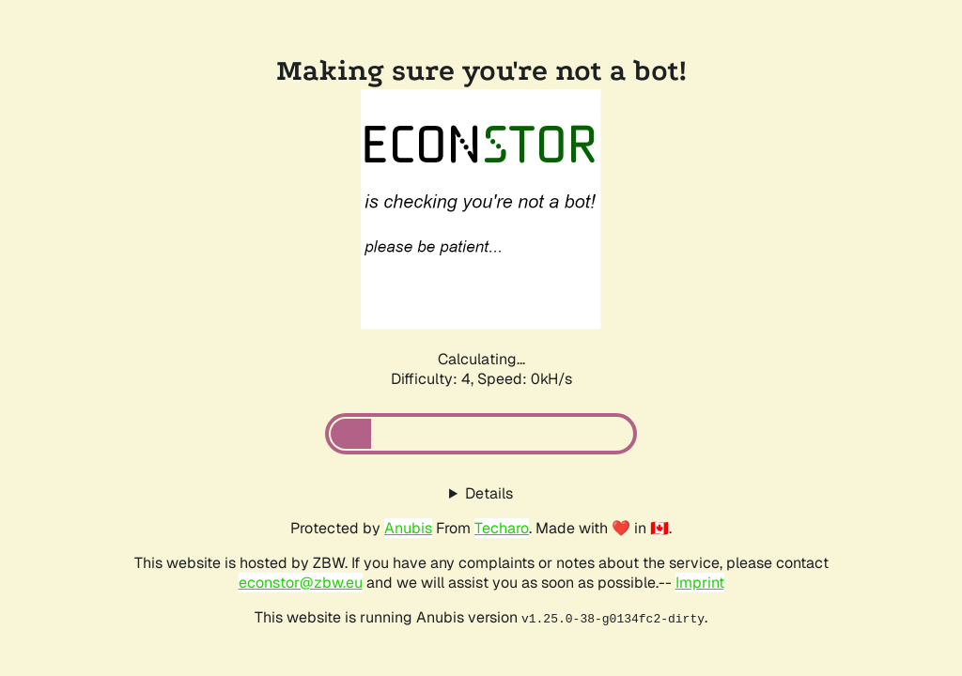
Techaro (501, 528)
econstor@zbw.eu (301, 582)
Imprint (699, 582)
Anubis (408, 528)
